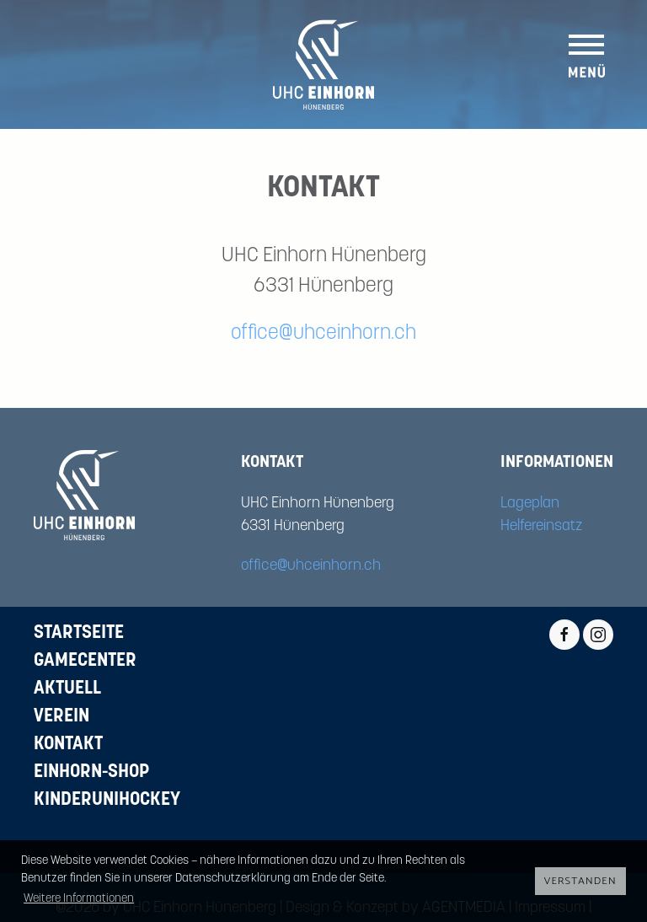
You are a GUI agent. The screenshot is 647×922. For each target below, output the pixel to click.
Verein (61, 716)
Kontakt (68, 744)
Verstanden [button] (580, 881)
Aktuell (67, 689)
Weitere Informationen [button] (79, 899)
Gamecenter (85, 661)
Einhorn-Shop (92, 772)
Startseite (79, 633)
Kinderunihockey (107, 800)
